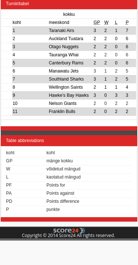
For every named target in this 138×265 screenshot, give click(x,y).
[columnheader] (21, 22)
